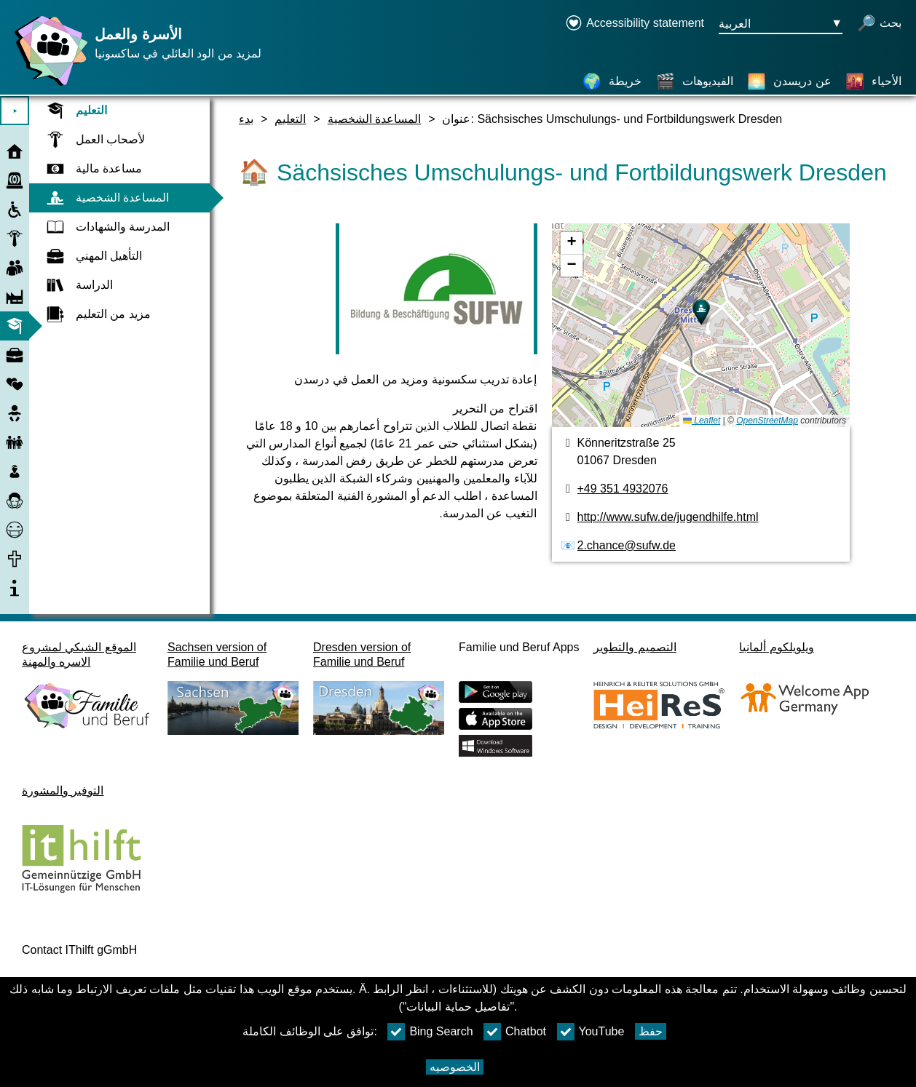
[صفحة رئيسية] (47, 85)
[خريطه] (701, 325)
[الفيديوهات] (694, 81)
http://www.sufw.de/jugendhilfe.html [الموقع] (668, 517)
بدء (246, 119)
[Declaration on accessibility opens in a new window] (634, 24)
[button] (701, 312)
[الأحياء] (873, 81)
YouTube (591, 1031)
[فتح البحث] (879, 24)
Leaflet (701, 420)
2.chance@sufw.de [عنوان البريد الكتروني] (626, 545)
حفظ (651, 1031)
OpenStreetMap (767, 420)
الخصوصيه (455, 1067)
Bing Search (430, 1031)
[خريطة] (612, 81)
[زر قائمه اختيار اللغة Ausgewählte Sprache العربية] (780, 24)
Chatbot (514, 1031)
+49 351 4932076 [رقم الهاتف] (622, 488)
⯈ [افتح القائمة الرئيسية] (15, 111)
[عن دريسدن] (788, 81)
